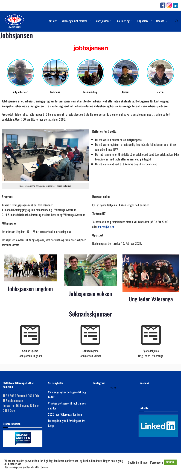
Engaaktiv (144, 21)
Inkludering (124, 21)
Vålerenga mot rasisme (76, 21)
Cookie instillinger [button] (138, 462)
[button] (89, 21)
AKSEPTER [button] (170, 462)
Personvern (156, 462)
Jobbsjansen (103, 21)
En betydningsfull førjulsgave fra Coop (66, 423)
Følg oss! (113, 387)
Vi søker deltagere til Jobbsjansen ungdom (67, 405)
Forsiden (52, 21)
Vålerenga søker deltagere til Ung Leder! (67, 394)
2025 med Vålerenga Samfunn (65, 414)
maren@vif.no (106, 226)
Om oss (162, 21)
